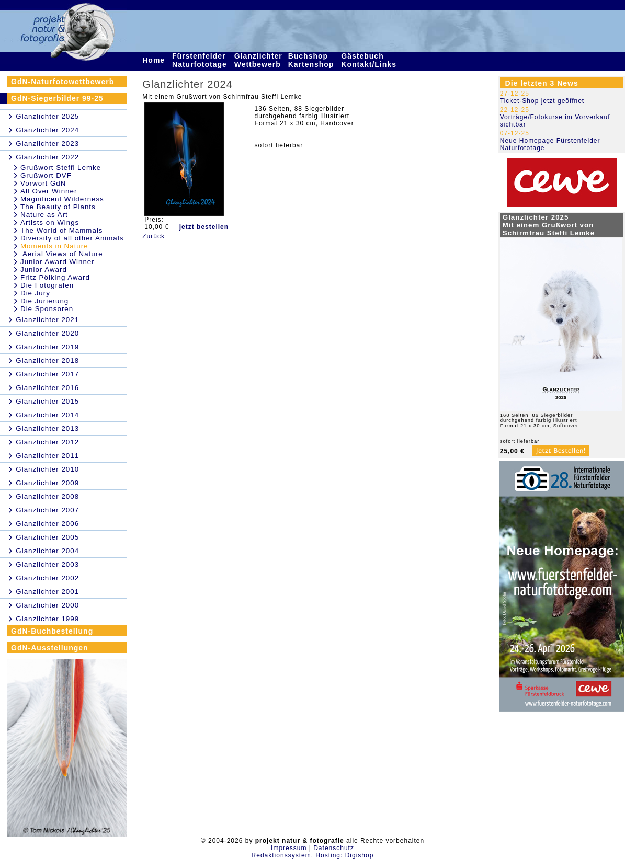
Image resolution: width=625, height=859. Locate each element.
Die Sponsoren (46, 309)
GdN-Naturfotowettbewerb (62, 81)
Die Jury (35, 293)
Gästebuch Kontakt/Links (370, 60)
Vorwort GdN (43, 183)
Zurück (153, 236)
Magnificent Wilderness (62, 199)
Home (154, 60)
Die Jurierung (44, 301)
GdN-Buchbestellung (52, 631)
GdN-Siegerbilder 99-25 (57, 98)
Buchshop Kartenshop (312, 60)
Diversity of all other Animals (71, 238)
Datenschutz (333, 848)
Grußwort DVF (46, 175)
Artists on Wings (49, 222)
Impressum (288, 848)
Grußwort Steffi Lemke (60, 167)
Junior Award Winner (57, 262)
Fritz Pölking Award (55, 277)
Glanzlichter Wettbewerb (258, 60)
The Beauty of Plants (58, 207)
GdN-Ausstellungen (49, 648)
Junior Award (43, 269)
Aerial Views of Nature (61, 254)
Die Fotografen (47, 285)
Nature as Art (44, 215)
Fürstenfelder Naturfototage (201, 60)
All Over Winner (48, 191)
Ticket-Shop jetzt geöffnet (542, 101)
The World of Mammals (61, 230)
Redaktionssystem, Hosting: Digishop (313, 855)
